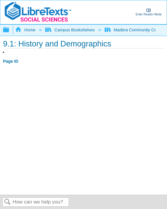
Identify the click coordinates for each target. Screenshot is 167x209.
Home (26, 30)
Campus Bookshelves (70, 30)
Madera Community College (136, 30)
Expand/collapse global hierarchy (9, 30)
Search (7, 202)
